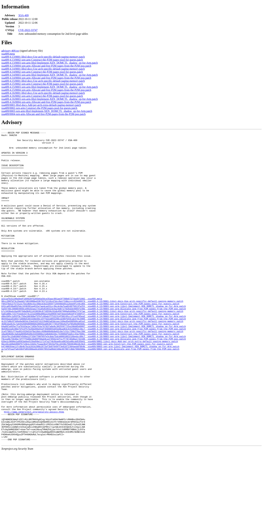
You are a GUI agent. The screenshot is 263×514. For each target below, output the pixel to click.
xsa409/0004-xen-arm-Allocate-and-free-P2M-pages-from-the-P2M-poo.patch (43, 114)
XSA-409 (23, 15)
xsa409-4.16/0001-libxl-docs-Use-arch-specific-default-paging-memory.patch (43, 93)
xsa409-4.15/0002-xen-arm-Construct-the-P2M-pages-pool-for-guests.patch (42, 83)
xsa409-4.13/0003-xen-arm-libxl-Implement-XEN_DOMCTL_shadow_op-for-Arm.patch (49, 62)
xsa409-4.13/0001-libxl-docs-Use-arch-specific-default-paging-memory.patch (43, 56)
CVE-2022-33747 (28, 30)
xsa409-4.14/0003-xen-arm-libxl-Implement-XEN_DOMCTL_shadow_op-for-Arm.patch (49, 74)
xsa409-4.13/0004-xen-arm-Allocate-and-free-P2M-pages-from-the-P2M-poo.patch (46, 65)
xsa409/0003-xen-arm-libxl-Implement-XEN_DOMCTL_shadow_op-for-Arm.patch (46, 111)
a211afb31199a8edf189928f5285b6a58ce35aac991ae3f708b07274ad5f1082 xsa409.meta (51, 332)
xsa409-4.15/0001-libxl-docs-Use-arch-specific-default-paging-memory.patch (43, 80)
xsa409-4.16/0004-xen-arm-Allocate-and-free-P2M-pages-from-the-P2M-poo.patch (46, 102)
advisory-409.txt (10, 50)
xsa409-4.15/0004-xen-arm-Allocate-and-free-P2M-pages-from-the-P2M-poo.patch (46, 90)
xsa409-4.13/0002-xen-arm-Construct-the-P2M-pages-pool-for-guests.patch (42, 59)
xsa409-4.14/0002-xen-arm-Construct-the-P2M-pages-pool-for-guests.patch (42, 71)
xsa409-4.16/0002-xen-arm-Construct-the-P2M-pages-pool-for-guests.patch (42, 96)
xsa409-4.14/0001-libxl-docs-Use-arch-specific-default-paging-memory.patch (43, 68)
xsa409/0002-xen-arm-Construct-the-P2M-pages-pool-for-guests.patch (39, 108)
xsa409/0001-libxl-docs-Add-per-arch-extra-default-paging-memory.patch (41, 105)
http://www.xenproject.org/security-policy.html (34, 468)
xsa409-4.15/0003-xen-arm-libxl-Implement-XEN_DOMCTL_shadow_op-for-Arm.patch (49, 86)
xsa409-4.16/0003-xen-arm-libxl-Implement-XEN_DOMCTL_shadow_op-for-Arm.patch (49, 99)
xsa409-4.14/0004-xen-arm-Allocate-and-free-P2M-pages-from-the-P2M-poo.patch (46, 77)
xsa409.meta (8, 53)
